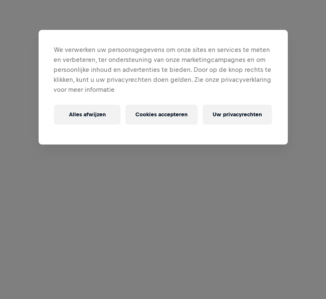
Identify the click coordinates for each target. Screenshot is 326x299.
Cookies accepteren (161, 114)
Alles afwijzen (87, 114)
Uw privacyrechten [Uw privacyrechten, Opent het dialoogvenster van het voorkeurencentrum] (237, 114)
